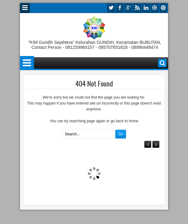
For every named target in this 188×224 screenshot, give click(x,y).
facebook (120, 8)
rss (137, 8)
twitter (111, 8)
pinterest (163, 8)
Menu (25, 8)
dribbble (155, 8)
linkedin (146, 8)
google (128, 8)
